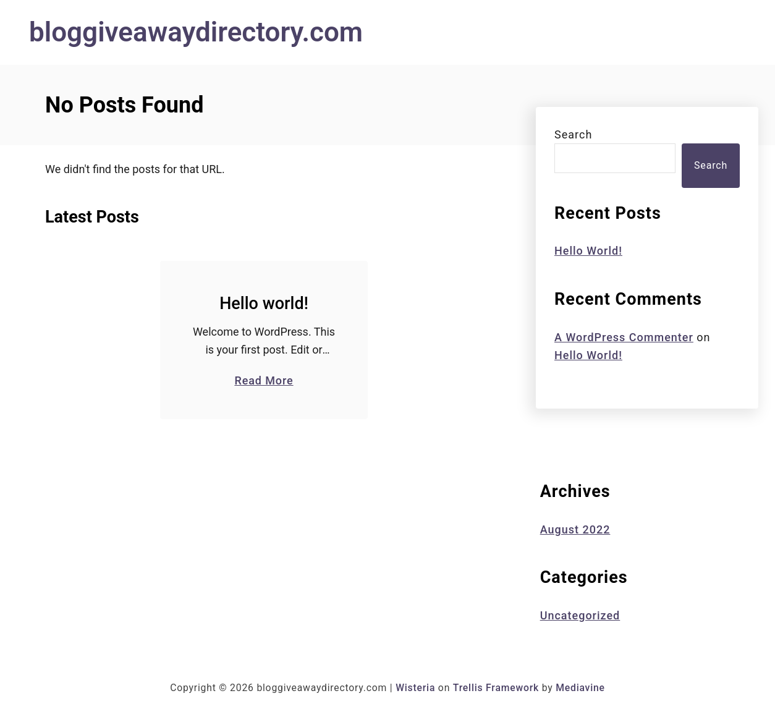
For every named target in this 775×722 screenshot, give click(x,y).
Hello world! (263, 303)
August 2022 (575, 529)
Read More (263, 380)
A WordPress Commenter (623, 337)
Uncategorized (580, 615)
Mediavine (580, 688)
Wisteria (415, 688)
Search (573, 134)
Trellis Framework (496, 688)
